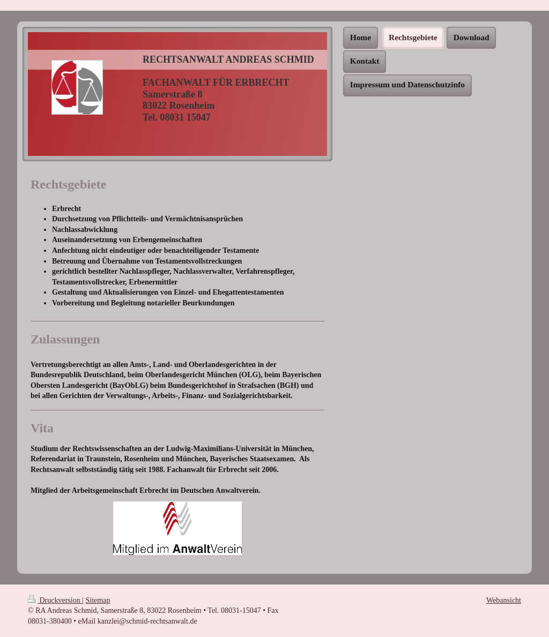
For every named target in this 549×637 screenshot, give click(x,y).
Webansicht (503, 600)
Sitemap (98, 600)
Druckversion (55, 600)
